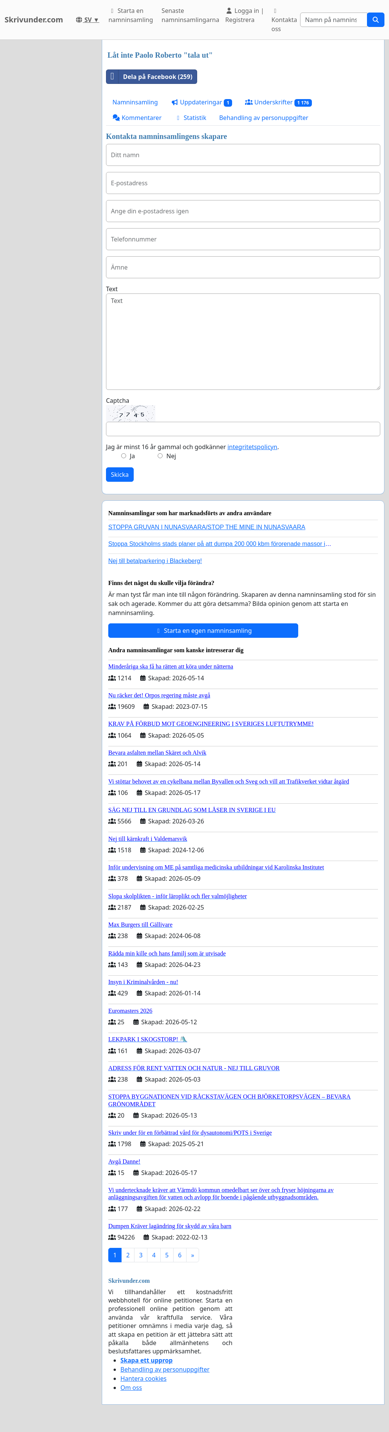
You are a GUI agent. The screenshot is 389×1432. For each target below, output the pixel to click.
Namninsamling (135, 102)
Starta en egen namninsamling (203, 630)
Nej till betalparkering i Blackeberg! (155, 561)
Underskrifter (278, 102)
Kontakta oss (284, 20)
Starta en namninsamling (130, 15)
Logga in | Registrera (244, 15)
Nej (171, 456)
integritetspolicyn (252, 447)
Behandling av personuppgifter (263, 118)
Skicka (120, 474)
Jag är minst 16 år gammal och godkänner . (192, 447)
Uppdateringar (201, 102)
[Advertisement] (49, 154)
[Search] (333, 20)
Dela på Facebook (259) (149, 77)
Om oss (131, 1387)
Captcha (117, 400)
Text (112, 289)
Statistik (190, 118)
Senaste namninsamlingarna (190, 15)
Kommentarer (136, 118)
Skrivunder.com (34, 19)
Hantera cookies (143, 1378)
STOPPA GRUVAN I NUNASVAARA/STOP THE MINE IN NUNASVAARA (206, 527)
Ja (132, 456)
